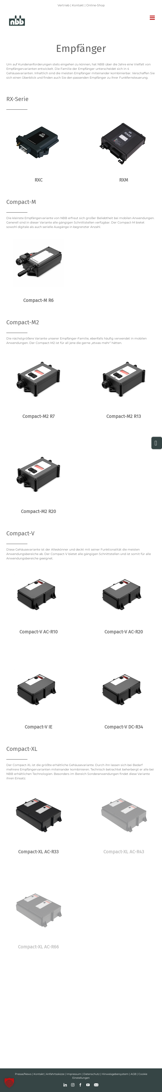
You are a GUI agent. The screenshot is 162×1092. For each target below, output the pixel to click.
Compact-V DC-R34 (123, 727)
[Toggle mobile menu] (153, 18)
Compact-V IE (38, 727)
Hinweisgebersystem (115, 1074)
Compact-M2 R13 (123, 416)
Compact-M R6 (38, 300)
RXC (38, 180)
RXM (123, 180)
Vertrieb (63, 5)
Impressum (73, 1074)
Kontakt (78, 5)
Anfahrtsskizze (55, 1074)
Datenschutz (91, 1074)
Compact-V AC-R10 (38, 632)
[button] (9, 1082)
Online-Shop (95, 5)
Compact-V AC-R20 (123, 632)
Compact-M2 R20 (38, 511)
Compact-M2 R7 (38, 416)
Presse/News (23, 1074)
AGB (133, 1074)
